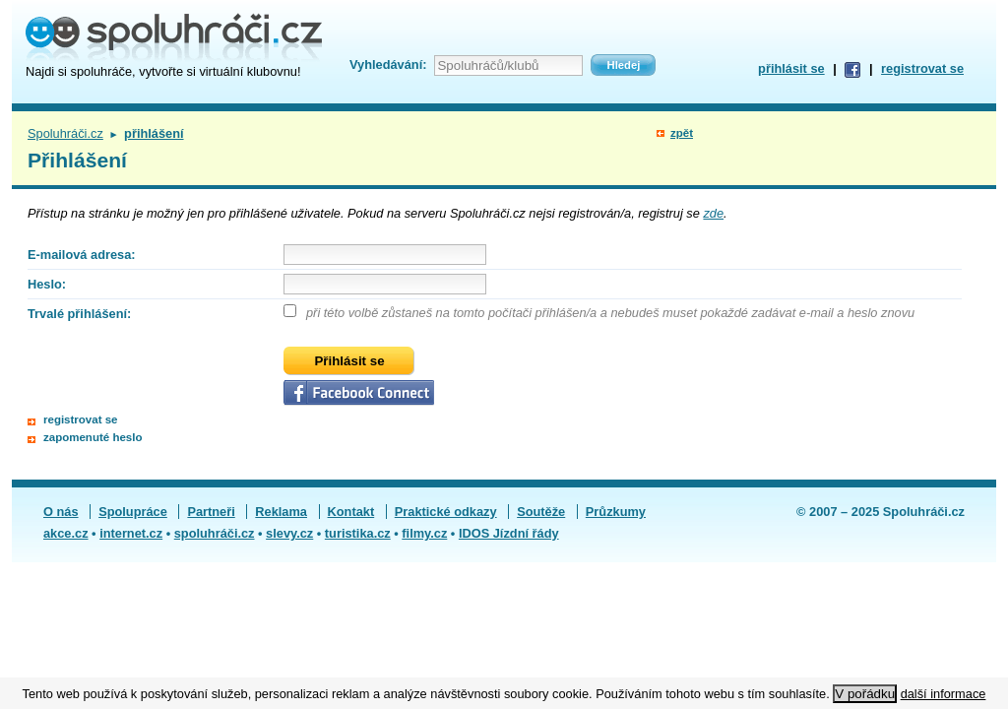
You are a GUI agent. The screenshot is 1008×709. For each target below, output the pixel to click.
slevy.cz (289, 533)
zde (713, 213)
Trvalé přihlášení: (79, 313)
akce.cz (66, 533)
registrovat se (922, 68)
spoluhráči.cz (214, 533)
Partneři (210, 511)
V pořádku (865, 693)
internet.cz (130, 533)
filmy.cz (424, 533)
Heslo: (47, 284)
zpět (681, 133)
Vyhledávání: (387, 64)
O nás (61, 511)
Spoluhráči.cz (65, 133)
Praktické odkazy (446, 511)
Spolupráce (132, 511)
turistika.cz (358, 533)
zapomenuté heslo (92, 437)
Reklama (281, 511)
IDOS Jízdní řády (509, 533)
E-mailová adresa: (82, 254)
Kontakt (351, 511)
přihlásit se (791, 68)
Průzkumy (616, 511)
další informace (943, 693)
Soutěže (541, 511)
